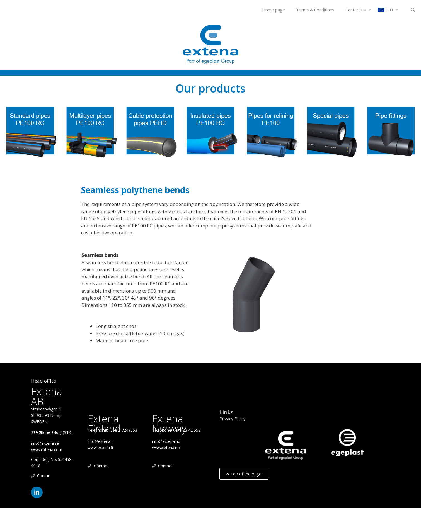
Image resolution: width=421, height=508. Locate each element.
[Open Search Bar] (413, 10)
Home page (273, 10)
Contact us (361, 10)
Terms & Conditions (315, 10)
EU (396, 10)
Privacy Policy (232, 418)
